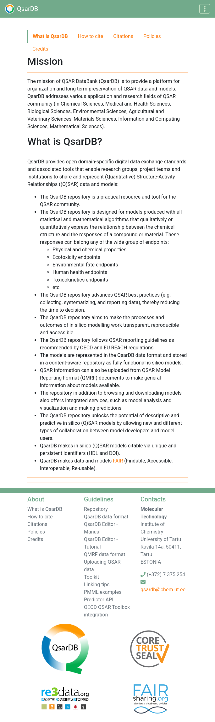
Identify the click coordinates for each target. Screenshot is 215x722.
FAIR (118, 461)
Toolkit (91, 577)
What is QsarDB (50, 36)
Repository (96, 509)
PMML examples (102, 592)
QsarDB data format (106, 517)
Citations (123, 36)
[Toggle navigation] (204, 9)
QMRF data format (104, 554)
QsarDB (21, 9)
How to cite (90, 36)
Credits (40, 49)
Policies (152, 36)
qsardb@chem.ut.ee (163, 590)
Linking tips (97, 585)
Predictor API (98, 600)
